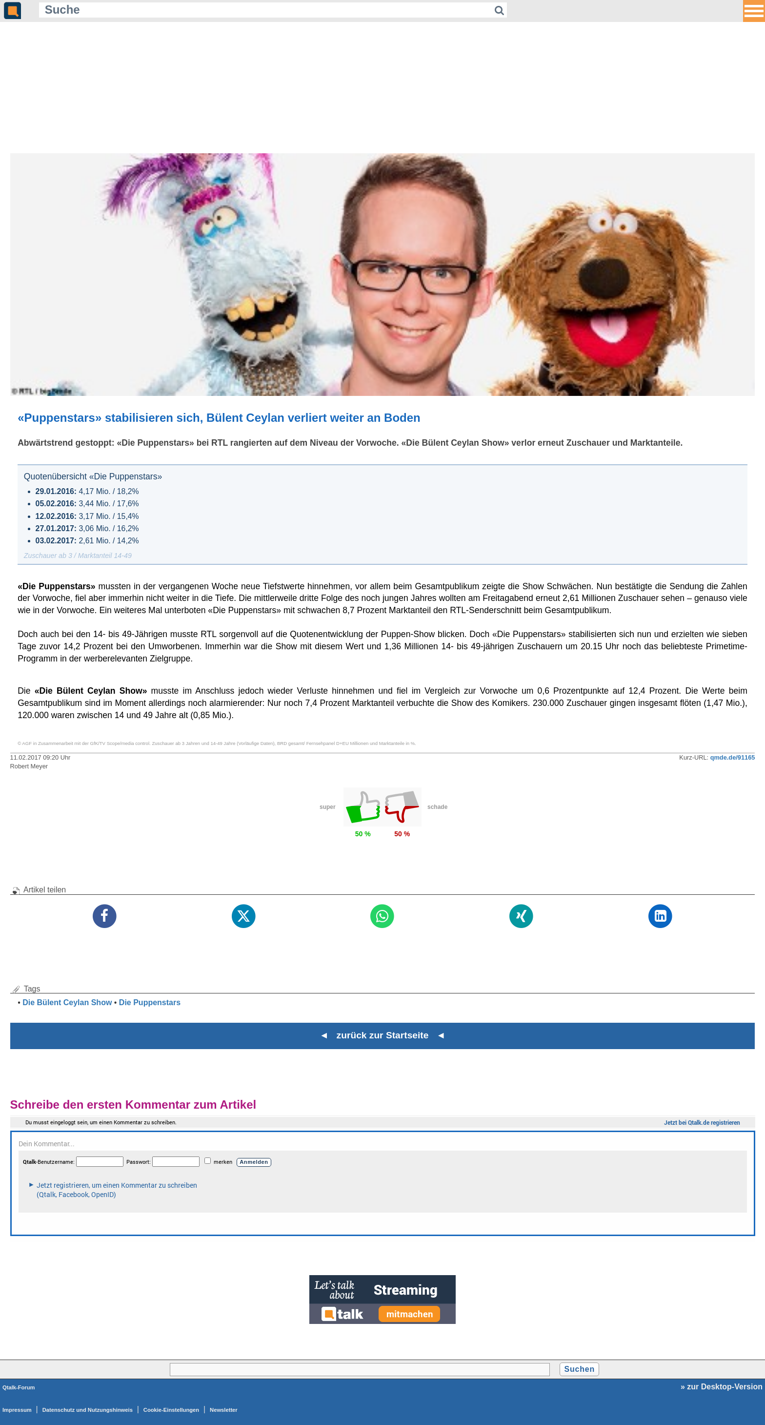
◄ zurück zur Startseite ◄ (383, 1035)
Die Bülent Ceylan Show (67, 1002)
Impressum (17, 1410)
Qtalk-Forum (18, 1387)
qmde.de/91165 (732, 757)
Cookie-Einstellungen (171, 1410)
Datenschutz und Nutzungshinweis (87, 1410)
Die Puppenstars (150, 1002)
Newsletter (224, 1410)
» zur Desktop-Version (722, 1387)
